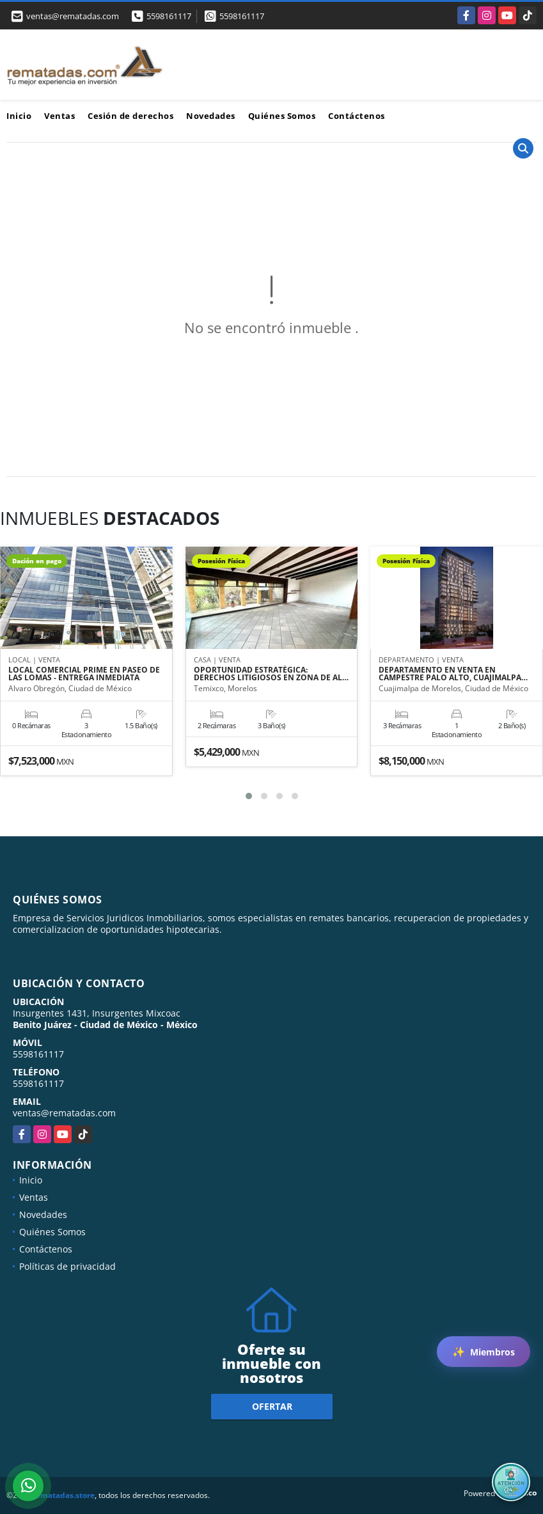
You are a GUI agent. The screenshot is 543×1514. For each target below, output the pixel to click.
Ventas (59, 115)
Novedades (210, 115)
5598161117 (168, 16)
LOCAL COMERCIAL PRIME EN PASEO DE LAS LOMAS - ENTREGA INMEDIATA (84, 674)
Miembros (483, 1351)
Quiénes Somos (282, 115)
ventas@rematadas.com (64, 1113)
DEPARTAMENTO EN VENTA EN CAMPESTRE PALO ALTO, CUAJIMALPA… (453, 674)
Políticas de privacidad (67, 1266)
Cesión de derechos (130, 115)
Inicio (18, 115)
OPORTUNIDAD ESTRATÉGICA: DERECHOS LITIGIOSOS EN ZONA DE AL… (271, 674)
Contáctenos (356, 115)
